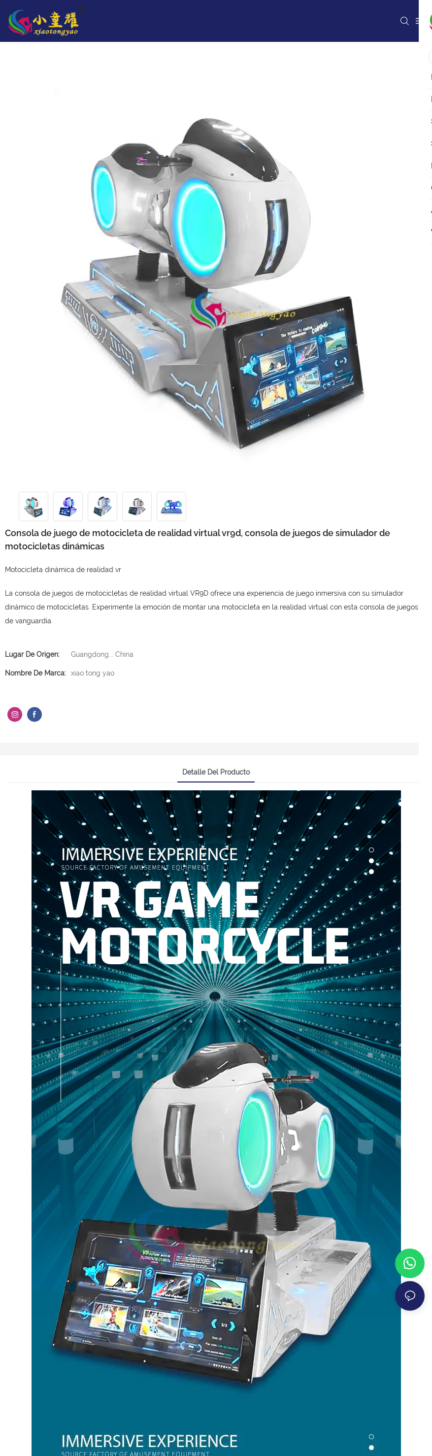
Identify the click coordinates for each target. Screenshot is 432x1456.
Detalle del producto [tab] (216, 772)
